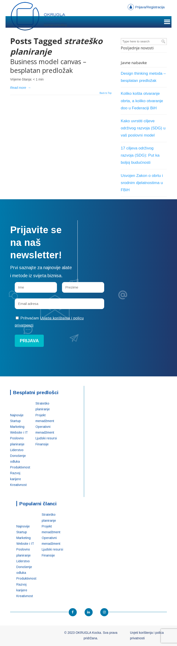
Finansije (42, 444)
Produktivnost (19, 467)
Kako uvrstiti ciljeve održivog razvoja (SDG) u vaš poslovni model (143, 128)
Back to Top (106, 93)
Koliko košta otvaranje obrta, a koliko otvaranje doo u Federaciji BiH (142, 100)
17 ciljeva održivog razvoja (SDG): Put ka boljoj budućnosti (140, 155)
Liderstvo (17, 450)
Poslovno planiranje (17, 441)
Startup (15, 421)
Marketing (17, 427)
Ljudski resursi (46, 438)
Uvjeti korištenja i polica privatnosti (147, 635)
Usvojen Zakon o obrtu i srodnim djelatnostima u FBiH (142, 182)
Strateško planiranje (42, 406)
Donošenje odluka (18, 458)
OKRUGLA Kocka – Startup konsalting (39, 16)
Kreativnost (18, 485)
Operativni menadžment (44, 429)
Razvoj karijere (15, 476)
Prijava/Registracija (150, 7)
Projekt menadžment (44, 418)
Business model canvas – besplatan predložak (48, 66)
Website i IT (19, 432)
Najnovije (17, 415)
